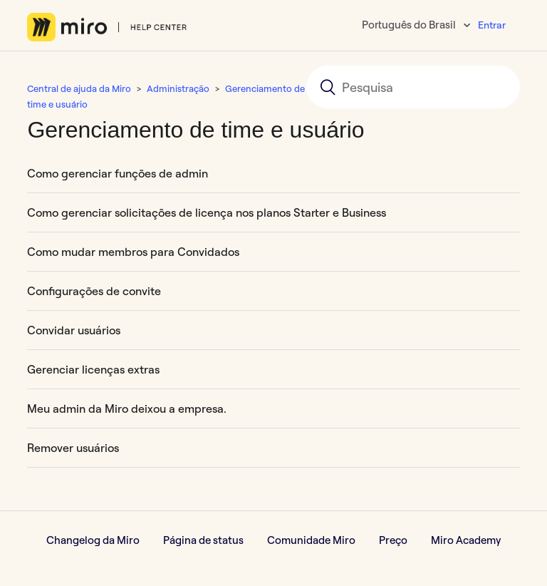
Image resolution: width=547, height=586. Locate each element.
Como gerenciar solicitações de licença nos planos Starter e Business (206, 212)
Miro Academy (466, 540)
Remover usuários (73, 448)
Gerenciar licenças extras (93, 369)
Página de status (203, 540)
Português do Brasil (410, 24)
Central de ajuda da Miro (79, 88)
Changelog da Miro (93, 540)
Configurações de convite (94, 291)
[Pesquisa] (413, 87)
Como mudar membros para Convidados (133, 252)
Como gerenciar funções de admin (117, 173)
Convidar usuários (73, 330)
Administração (178, 88)
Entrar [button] (492, 25)
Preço (393, 540)
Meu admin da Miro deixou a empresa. (126, 408)
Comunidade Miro (311, 540)
